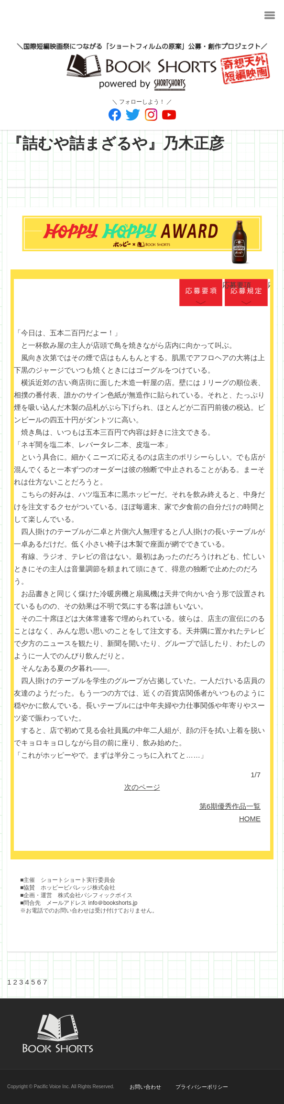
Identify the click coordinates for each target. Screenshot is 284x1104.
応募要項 (200, 293)
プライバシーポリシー (201, 1087)
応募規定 (246, 293)
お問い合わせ (145, 1087)
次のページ (142, 787)
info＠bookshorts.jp (113, 903)
